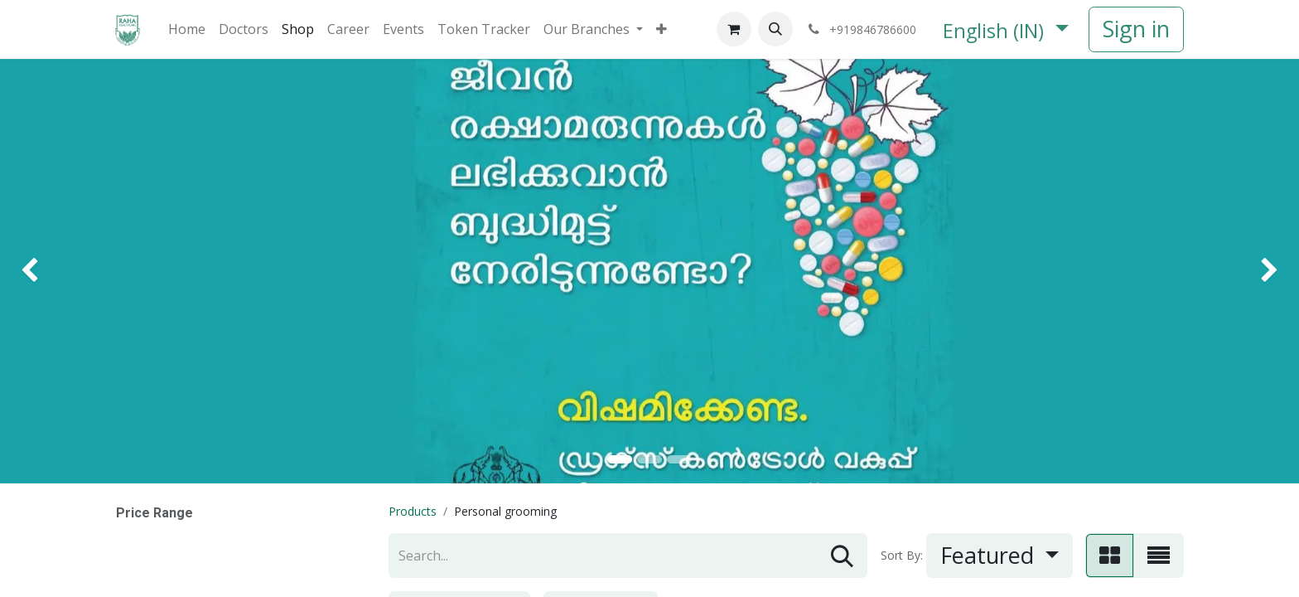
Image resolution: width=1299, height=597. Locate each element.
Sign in (1136, 28)
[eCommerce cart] (734, 29)
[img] (52, 271)
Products (413, 511)
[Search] (842, 556)
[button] (775, 29)
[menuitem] (187, 29)
